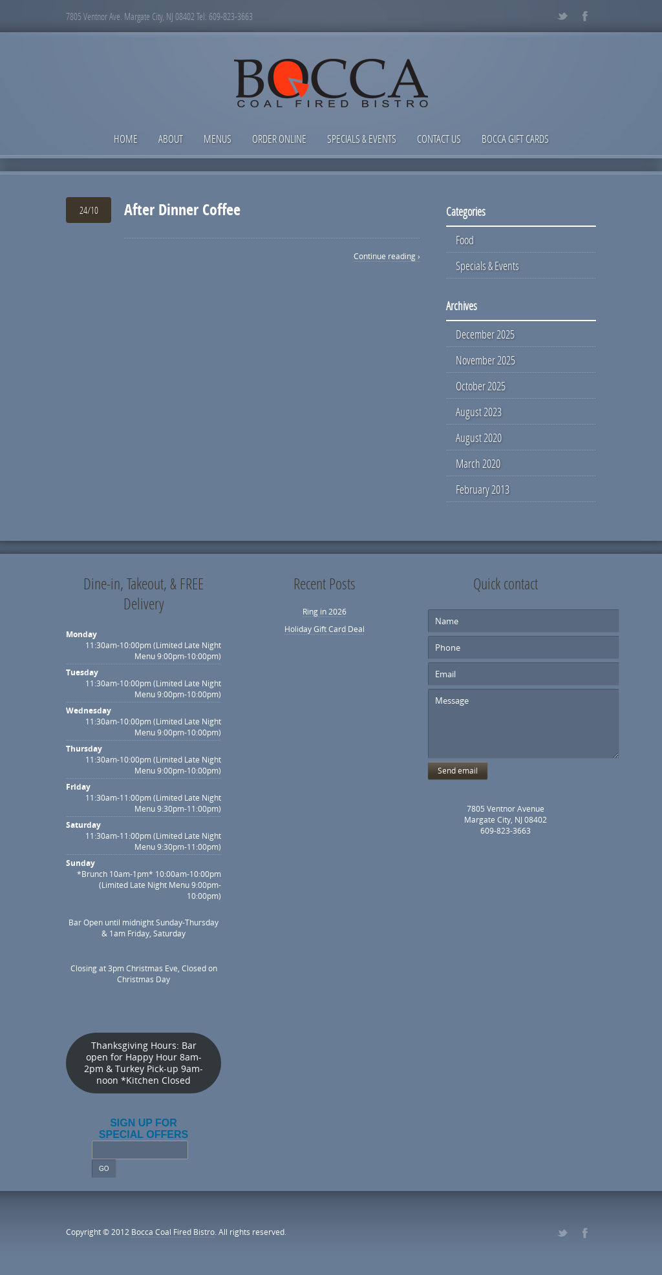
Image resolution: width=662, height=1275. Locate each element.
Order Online (279, 138)
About (170, 138)
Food (465, 240)
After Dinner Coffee (182, 209)
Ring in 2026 (325, 611)
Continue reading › (387, 256)
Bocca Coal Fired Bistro (173, 1232)
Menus (217, 138)
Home (126, 138)
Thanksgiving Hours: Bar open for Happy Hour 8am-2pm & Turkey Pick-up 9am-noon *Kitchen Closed (143, 1063)
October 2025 (481, 386)
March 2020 (478, 463)
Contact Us (439, 138)
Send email (458, 770)
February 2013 (482, 489)
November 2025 (485, 360)
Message (523, 724)
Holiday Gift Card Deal (324, 629)
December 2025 (485, 334)
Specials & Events (361, 138)
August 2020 (479, 437)
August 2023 (479, 411)
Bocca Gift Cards (515, 138)
